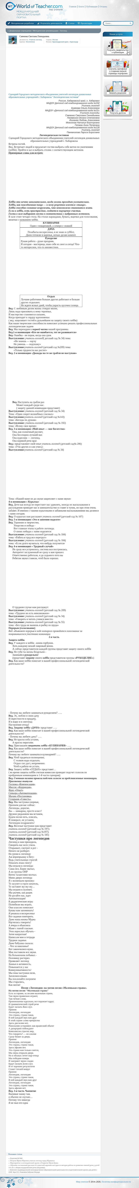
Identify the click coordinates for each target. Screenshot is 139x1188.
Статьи (71, 23)
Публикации (92, 6)
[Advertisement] (54, 70)
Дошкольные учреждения (20, 31)
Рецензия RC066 (16, 1158)
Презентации (86, 23)
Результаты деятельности (51, 23)
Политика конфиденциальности (116, 1182)
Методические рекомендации (45, 31)
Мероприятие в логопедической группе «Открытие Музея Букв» (34, 1163)
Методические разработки (22, 23)
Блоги (81, 6)
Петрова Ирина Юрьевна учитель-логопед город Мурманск (32, 1161)
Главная (72, 6)
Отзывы (103, 6)
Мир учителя (82, 1182)
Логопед (63, 31)
